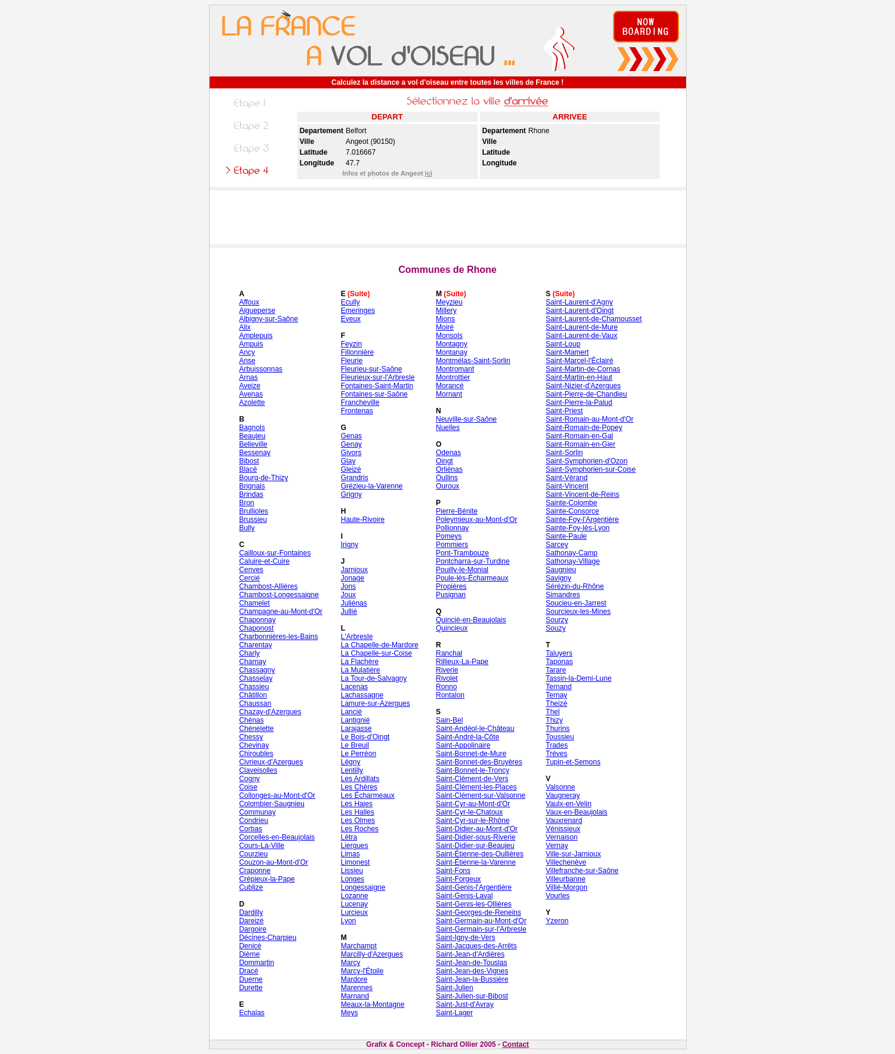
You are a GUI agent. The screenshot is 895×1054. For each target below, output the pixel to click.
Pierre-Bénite (457, 511)
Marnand (355, 996)
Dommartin (256, 962)
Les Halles (357, 812)
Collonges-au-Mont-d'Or (277, 795)
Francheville (360, 402)
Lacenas (354, 687)
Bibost (249, 461)
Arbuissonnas (260, 369)
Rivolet (447, 678)
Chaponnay (257, 620)
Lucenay (354, 904)
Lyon (348, 921)
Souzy (555, 628)
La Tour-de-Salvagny (374, 678)
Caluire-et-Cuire (264, 561)
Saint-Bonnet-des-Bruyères (479, 762)
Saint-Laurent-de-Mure (582, 327)
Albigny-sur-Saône (268, 319)
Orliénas (449, 469)
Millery (446, 310)
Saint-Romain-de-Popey (584, 427)
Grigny (351, 494)
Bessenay (254, 452)
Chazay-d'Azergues (270, 712)
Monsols (449, 335)
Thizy (554, 720)
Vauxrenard (564, 820)
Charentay (255, 645)
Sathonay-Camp (572, 553)
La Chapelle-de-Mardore (380, 645)
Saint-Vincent (567, 486)
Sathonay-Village (573, 561)
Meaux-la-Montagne (373, 1004)
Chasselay (255, 678)
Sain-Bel (449, 720)
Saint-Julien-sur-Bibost (472, 996)
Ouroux (447, 486)
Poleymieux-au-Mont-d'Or (476, 519)
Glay (348, 461)
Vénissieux (563, 829)
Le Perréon (358, 753)
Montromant (455, 369)
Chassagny (257, 670)
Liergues (354, 845)
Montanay (452, 352)
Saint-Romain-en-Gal (579, 436)
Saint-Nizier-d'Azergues (583, 386)
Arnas (248, 377)
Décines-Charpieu (267, 937)
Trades (557, 745)
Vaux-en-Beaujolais (576, 812)
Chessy (251, 737)
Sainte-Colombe (571, 503)
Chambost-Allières (268, 586)
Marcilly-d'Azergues (372, 954)
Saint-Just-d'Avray (465, 1004)
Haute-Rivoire (363, 519)
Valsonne (560, 787)
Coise (248, 787)
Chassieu (254, 687)
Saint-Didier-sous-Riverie (475, 837)
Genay (351, 444)
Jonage (352, 578)
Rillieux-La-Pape (462, 661)
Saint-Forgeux (458, 879)
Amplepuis (255, 335)
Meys (349, 1013)
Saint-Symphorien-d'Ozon (587, 461)
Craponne (254, 870)
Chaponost (256, 628)
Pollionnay (452, 528)
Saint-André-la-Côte (467, 737)
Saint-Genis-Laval (464, 896)
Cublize (251, 887)
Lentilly (352, 770)
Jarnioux (354, 570)
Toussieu (560, 737)
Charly (249, 653)
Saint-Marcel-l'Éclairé (579, 361)
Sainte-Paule (566, 536)
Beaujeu (252, 436)
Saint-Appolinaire (463, 745)
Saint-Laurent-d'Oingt (580, 310)
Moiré (445, 327)
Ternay (556, 695)
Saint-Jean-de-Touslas (471, 962)
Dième (249, 954)
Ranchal (449, 653)
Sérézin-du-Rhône (575, 586)
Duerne (250, 979)
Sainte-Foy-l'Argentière (582, 519)
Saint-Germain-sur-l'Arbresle (481, 929)
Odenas (448, 452)
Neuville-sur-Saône (466, 419)
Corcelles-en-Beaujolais (277, 837)
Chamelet (254, 603)
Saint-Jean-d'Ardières (470, 954)
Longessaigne (363, 887)
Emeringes (358, 310)
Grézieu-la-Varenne (372, 486)
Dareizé (251, 921)
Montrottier (453, 377)
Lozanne (354, 896)
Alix (244, 327)
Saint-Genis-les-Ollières (474, 904)
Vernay (557, 845)
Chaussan (255, 703)
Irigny (349, 544)
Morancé (450, 386)
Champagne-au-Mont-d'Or (280, 611)
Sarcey (557, 544)
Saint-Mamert (567, 352)
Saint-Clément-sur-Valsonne (480, 795)
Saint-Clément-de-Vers (472, 779)
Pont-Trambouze (462, 553)
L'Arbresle (357, 636)
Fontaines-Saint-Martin (377, 386)
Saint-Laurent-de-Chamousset (594, 319)
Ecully (350, 302)
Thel (552, 712)
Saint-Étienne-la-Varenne (476, 862)
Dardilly (251, 912)
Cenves (251, 570)
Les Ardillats (360, 779)
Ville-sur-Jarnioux (573, 854)
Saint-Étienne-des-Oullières (480, 854)
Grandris (354, 478)
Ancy (247, 352)
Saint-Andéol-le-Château (475, 728)
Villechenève (566, 862)
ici (428, 173)
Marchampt (359, 946)
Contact (515, 1044)
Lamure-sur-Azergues (375, 703)
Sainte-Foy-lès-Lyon (578, 528)
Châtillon (253, 695)
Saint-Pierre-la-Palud (579, 402)
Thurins (558, 728)
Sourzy (557, 620)
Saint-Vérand (567, 478)
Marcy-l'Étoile (362, 971)
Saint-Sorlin (564, 452)
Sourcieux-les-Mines (578, 611)
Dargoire (252, 929)
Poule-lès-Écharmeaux (472, 578)
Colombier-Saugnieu (271, 804)
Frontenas (357, 411)
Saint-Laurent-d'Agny (579, 302)
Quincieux (452, 628)
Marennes (357, 988)
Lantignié (355, 720)
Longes (352, 879)
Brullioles (253, 511)
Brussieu (253, 519)
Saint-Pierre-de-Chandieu (586, 394)
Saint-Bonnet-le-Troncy (472, 770)
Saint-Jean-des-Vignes (472, 971)
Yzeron (557, 921)
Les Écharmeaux (368, 795)
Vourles (558, 896)
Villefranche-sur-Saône (582, 870)
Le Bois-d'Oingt (365, 737)
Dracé (248, 971)
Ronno (446, 687)
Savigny (558, 578)
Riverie (447, 670)
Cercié (249, 578)
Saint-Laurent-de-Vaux (581, 335)
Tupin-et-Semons (573, 762)
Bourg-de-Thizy (263, 478)
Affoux (249, 302)
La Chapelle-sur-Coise (376, 653)
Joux (348, 595)
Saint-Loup (563, 344)
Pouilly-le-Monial (462, 570)
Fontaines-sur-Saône (374, 394)
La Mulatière (360, 670)
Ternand (558, 687)
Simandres (563, 595)
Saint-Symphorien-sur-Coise (591, 469)
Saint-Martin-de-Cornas (583, 369)
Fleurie (352, 361)
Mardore (354, 979)
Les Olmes (358, 820)
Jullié (349, 611)
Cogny (249, 779)
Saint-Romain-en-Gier (581, 444)
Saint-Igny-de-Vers (465, 937)
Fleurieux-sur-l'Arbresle (378, 377)
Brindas (251, 494)
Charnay (252, 661)
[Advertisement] (447, 217)
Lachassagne (362, 695)
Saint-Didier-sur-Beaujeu (475, 845)
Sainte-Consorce (572, 511)
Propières (451, 586)
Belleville (253, 444)
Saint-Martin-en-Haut (579, 377)
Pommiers (452, 544)
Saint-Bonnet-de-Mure (471, 753)
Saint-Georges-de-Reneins (478, 912)
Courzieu (253, 854)
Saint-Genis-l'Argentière (474, 887)
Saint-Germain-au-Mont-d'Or (481, 921)
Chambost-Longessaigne (278, 595)
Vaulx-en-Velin (569, 804)
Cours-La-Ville (261, 845)
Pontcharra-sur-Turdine (473, 561)
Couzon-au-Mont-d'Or (273, 862)
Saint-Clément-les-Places (476, 787)
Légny (351, 762)
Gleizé (351, 469)
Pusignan (451, 595)
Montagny (452, 344)
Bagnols (251, 427)
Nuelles (448, 427)
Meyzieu (449, 302)
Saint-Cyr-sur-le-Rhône (472, 820)
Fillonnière (357, 352)
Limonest (355, 862)
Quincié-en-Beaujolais (471, 620)
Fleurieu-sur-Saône (371, 369)
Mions (445, 319)
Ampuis (251, 344)
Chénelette (256, 728)
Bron (246, 503)
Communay (257, 812)
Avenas (251, 394)
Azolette (251, 402)
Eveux (351, 319)
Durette (250, 988)
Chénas (251, 720)
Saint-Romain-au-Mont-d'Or (589, 419)
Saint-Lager (454, 1013)
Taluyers (559, 653)
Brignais (251, 486)
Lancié (351, 712)
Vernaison (561, 837)
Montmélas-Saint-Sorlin (473, 361)
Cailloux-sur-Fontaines (274, 553)
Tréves (556, 753)
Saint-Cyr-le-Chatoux (469, 812)
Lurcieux (354, 912)
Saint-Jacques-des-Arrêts (476, 946)
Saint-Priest (564, 411)
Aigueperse (257, 310)
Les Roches (360, 829)
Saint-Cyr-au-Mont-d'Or (473, 804)
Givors (351, 452)
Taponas (559, 661)
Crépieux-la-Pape (266, 879)
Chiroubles (256, 753)
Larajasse (356, 728)
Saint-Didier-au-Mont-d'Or (477, 829)
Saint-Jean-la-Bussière (472, 979)
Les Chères (359, 787)
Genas (351, 436)
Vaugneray (563, 795)
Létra (349, 837)
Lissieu (352, 870)
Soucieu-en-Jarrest (576, 603)
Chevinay (254, 745)
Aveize (249, 386)
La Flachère (360, 661)
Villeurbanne (566, 879)
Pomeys (449, 536)
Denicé (250, 946)
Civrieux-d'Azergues (271, 762)
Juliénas (354, 603)
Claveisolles (258, 770)
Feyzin (351, 344)
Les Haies (357, 804)
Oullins (447, 478)
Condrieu (253, 820)
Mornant (449, 394)
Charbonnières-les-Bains (278, 636)
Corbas (250, 829)
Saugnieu (561, 570)
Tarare (556, 670)
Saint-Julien (454, 988)
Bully (246, 528)
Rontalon (450, 695)
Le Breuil (355, 745)
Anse (247, 361)
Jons (348, 586)
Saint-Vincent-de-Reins (582, 494)
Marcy (351, 962)
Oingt (444, 461)
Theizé (556, 703)
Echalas (251, 1013)
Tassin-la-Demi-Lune (578, 678)
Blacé (248, 469)
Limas (350, 854)
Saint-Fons (453, 870)
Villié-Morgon (567, 887)
